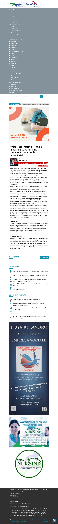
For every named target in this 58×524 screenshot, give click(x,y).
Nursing (13, 32)
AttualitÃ (17, 163)
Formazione (14, 28)
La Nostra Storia (14, 88)
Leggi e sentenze (16, 30)
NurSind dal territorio (15, 39)
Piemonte (14, 63)
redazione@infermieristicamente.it (36, 519)
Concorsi (13, 26)
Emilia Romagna (15, 49)
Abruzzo (13, 41)
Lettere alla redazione (15, 90)
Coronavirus (14, 12)
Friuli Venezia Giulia (17, 51)
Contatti (11, 92)
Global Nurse (14, 18)
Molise (13, 61)
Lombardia (14, 57)
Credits (46, 521)
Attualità (12, 9)
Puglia (12, 65)
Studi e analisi (15, 36)
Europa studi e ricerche (17, 16)
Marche (13, 59)
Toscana (13, 71)
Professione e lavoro (15, 24)
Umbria (13, 75)
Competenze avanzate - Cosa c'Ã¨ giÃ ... (28, 163)
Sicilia (13, 69)
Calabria (13, 45)
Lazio (12, 53)
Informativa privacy (15, 521)
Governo (13, 20)
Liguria (13, 55)
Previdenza (12, 84)
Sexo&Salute (13, 86)
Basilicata (14, 43)
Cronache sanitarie (16, 14)
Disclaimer (23, 521)
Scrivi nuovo (44, 257)
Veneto (13, 79)
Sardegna (13, 67)
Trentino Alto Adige (16, 73)
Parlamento (14, 22)
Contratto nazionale (15, 82)
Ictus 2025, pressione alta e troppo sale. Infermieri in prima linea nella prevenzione (29, 104)
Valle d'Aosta (15, 77)
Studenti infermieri (16, 34)
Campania (14, 47)
